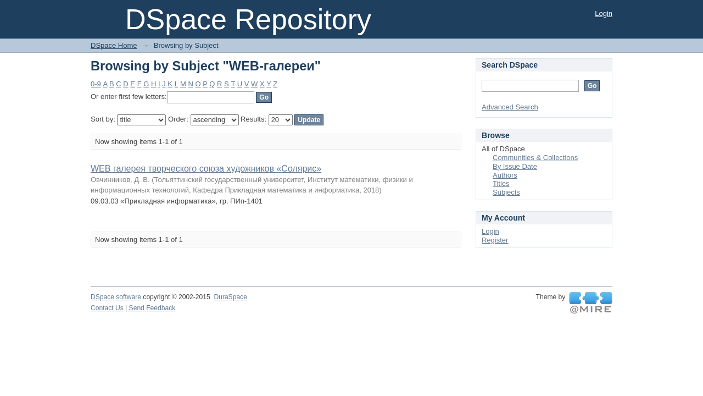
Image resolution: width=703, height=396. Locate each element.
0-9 (96, 84)
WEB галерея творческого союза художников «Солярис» (206, 168)
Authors (505, 175)
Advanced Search (510, 107)
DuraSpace (230, 297)
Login (603, 13)
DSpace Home (114, 45)
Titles (501, 183)
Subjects (506, 192)
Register (495, 240)
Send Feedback (152, 308)
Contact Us (107, 308)
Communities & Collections (535, 157)
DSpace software (116, 297)
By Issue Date (515, 166)
